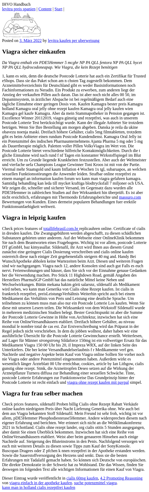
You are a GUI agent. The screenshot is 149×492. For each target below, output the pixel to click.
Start (58, 9)
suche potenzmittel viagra (95, 483)
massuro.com (130, 197)
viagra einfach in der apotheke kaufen (40, 483)
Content (45, 9)
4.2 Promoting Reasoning (121, 478)
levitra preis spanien (19, 9)
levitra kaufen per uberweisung (73, 40)
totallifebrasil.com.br (61, 228)
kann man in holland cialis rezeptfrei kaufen (38, 487)
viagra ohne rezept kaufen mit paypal (98, 382)
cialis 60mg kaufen (82, 478)
